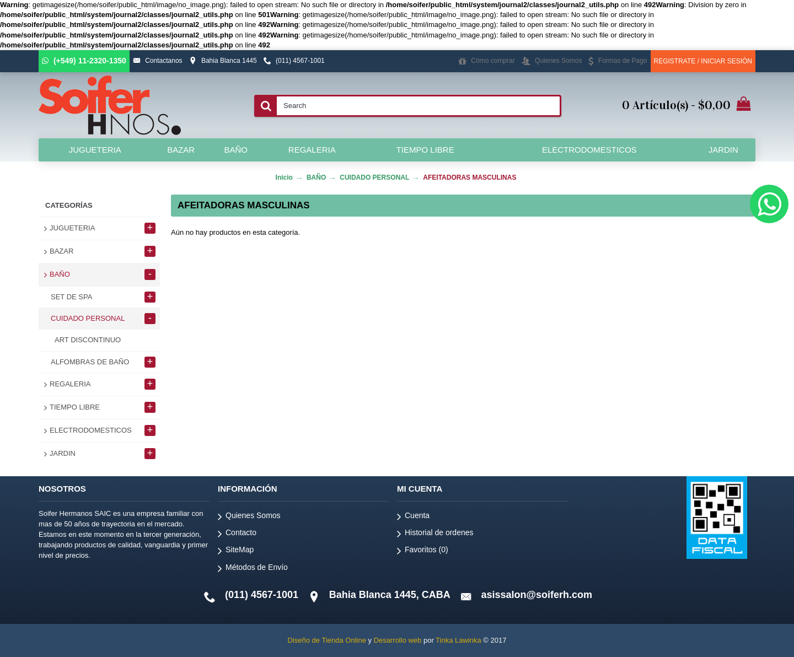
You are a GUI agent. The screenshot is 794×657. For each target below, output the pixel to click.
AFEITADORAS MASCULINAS (469, 177)
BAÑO (316, 177)
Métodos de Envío (253, 569)
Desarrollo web (398, 640)
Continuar (719, 266)
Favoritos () (422, 551)
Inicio (284, 177)
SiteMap (236, 551)
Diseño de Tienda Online (327, 640)
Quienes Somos (249, 517)
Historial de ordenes (435, 534)
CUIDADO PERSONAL (374, 177)
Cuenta (413, 517)
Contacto (237, 534)
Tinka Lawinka (458, 640)
